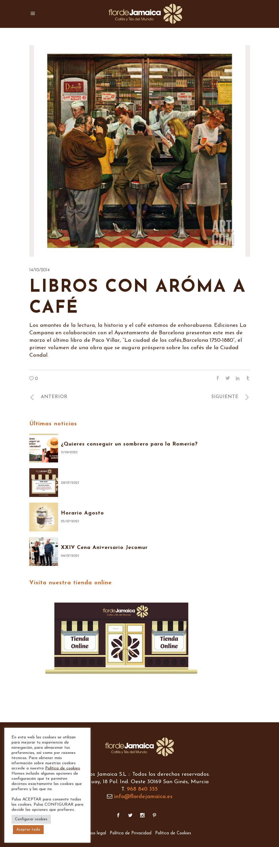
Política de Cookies (173, 833)
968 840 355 (142, 789)
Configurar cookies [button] (31, 819)
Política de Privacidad (130, 833)
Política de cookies (62, 768)
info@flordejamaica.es (143, 797)
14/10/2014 (39, 270)
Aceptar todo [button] (28, 829)
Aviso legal (96, 833)
